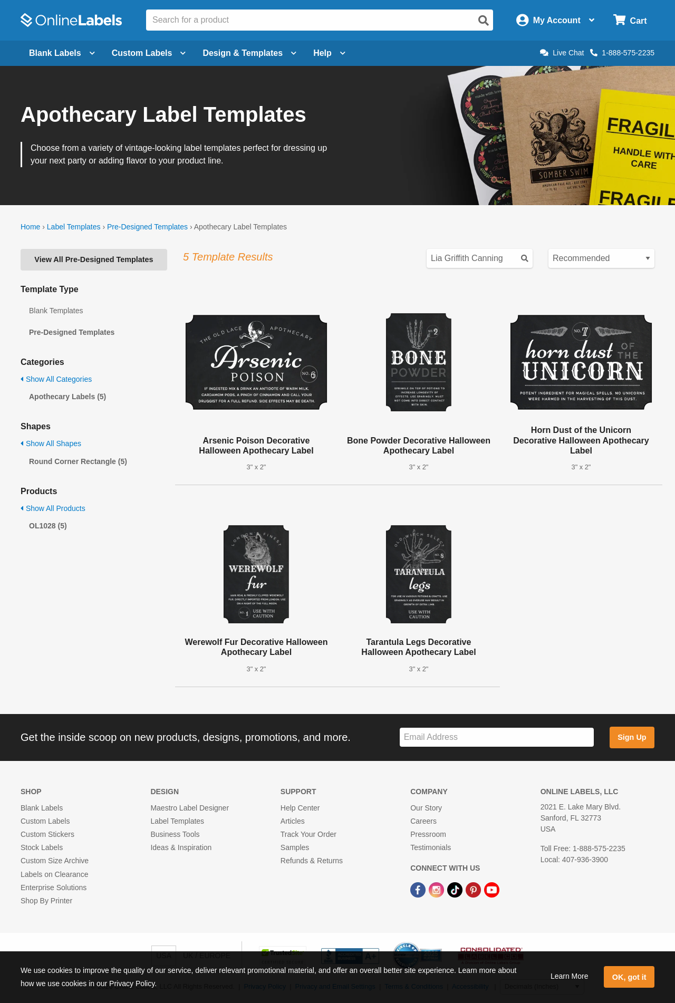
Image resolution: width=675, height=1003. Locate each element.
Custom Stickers (47, 834)
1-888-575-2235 (622, 53)
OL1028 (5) (48, 526)
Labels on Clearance (54, 874)
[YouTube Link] (491, 889)
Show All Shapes (51, 443)
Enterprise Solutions (53, 887)
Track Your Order (308, 834)
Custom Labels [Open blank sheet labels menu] (149, 53)
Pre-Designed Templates (147, 227)
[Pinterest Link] (474, 889)
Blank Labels (42, 808)
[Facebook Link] (419, 889)
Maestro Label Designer (189, 808)
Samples (295, 847)
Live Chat (562, 52)
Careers (423, 821)
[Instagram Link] (437, 889)
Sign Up (632, 737)
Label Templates (74, 227)
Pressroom (428, 834)
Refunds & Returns (312, 860)
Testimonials (430, 847)
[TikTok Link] (456, 889)
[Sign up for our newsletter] (497, 737)
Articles (293, 821)
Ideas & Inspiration (180, 847)
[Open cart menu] (629, 20)
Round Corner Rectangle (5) (78, 461)
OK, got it (629, 977)
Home (30, 227)
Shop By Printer (46, 900)
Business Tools (174, 834)
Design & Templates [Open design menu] (249, 53)
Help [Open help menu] (329, 53)
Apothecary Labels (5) (67, 396)
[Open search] (483, 20)
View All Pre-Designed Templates (93, 259)
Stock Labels (42, 847)
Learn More (570, 976)
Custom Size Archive (55, 860)
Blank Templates (56, 310)
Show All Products (53, 508)
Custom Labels (45, 821)
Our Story (426, 808)
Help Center (300, 808)
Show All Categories (56, 379)
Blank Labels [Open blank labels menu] (62, 53)
